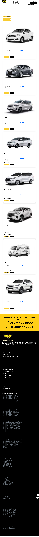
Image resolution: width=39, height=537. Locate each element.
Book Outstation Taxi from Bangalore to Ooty (9, 396)
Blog (21, 532)
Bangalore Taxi (5, 366)
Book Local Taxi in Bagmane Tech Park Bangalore (10, 506)
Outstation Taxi (16, 2)
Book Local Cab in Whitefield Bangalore (9, 520)
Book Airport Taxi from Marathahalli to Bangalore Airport (11, 434)
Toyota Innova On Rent (6, 499)
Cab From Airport (5, 470)
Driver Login (28, 532)
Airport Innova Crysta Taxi (7, 498)
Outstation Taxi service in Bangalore (8, 385)
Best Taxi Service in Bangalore (7, 368)
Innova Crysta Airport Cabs (7, 465)
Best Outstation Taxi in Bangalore (8, 370)
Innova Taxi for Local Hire (7, 477)
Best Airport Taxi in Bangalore (7, 353)
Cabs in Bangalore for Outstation (8, 372)
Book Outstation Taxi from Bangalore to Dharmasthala (11, 413)
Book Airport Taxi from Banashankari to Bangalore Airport (11, 424)
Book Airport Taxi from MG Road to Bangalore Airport (11, 421)
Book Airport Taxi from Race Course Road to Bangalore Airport (12, 443)
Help (34, 1)
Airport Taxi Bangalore (6, 452)
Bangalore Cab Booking (6, 374)
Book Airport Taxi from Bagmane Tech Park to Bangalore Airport (12, 423)
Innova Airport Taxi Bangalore (7, 482)
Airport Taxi (15, 1)
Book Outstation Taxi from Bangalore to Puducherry (10, 415)
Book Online (6, 57)
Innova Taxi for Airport (6, 475)
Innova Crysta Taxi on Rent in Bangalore (9, 497)
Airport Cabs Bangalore (6, 453)
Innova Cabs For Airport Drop (7, 461)
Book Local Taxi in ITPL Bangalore (8, 522)
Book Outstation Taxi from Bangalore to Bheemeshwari (11, 405)
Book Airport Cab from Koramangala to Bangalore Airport (11, 422)
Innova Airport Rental (6, 457)
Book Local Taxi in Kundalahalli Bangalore (9, 524)
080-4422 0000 (19, 323)
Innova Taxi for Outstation (7, 476)
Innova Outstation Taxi (6, 479)
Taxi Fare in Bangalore (6, 362)
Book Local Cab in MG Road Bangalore (9, 504)
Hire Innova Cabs (5, 495)
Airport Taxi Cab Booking (6, 472)
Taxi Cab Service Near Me (7, 474)
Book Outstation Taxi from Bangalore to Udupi (10, 409)
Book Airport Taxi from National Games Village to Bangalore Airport (13, 440)
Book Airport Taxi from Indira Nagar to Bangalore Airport (11, 428)
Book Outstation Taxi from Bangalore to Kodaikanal (10, 410)
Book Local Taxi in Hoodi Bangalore (8, 527)
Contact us (24, 532)
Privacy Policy (33, 532)
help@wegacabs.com (8, 341)
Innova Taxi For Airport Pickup (7, 458)
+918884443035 (20, 327)
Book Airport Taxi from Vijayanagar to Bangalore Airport (11, 435)
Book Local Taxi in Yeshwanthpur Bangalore (9, 519)
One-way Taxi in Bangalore (7, 389)
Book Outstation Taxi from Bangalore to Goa (9, 411)
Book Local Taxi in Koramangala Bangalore (9, 505)
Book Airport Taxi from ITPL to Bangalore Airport (10, 439)
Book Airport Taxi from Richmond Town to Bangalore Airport (12, 442)
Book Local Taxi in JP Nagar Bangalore (9, 514)
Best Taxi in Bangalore (6, 379)
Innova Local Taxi (5, 480)
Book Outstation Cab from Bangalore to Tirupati (10, 414)
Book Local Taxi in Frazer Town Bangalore (9, 510)
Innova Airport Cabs (6, 455)
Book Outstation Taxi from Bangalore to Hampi (10, 407)
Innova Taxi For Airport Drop (7, 460)
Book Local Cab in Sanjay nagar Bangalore (9, 513)
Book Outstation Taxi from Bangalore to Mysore (10, 398)
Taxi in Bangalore (5, 355)
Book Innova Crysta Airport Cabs (8, 484)
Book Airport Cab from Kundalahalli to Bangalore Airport (11, 441)
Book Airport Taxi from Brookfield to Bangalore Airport (11, 446)
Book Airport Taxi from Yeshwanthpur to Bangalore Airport (11, 436)
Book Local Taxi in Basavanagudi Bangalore (9, 508)
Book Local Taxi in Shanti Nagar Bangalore (9, 521)
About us (19, 532)
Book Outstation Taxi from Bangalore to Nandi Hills (10, 397)
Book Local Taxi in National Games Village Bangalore (11, 523)
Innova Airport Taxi (6, 454)
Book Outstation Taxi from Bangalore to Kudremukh (10, 406)
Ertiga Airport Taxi (5, 462)
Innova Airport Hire (6, 456)
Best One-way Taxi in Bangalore (8, 364)
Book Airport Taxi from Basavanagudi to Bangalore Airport (11, 425)
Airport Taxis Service (6, 466)
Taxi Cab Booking (5, 471)
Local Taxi (17, 4)
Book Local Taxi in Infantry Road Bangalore (9, 512)
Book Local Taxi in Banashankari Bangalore (9, 507)
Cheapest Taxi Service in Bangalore (8, 381)
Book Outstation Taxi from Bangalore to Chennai (10, 416)
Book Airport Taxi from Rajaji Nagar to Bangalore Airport (11, 433)
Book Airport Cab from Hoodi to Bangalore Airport (10, 444)
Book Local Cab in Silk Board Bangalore (9, 509)
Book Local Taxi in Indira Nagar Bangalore (9, 511)
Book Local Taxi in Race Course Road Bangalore (10, 526)
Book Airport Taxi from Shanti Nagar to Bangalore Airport (11, 438)
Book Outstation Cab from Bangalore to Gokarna (10, 408)
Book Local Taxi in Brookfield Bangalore (9, 529)
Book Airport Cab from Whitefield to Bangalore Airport (11, 437)
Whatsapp (12, 57)
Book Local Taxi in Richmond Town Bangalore (10, 525)
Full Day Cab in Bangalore (7, 387)
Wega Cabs (7, 532)
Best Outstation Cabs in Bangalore (8, 383)
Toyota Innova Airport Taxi (7, 496)
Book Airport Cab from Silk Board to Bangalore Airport (11, 426)
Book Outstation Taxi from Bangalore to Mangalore (10, 412)
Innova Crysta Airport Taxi (7, 464)
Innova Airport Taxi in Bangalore (8, 483)
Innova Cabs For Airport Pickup (7, 459)
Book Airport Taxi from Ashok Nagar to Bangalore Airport (11, 445)
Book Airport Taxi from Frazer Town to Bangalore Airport (11, 427)
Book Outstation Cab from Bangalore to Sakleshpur (10, 403)
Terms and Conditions (5, 533)
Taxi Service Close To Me (7, 473)
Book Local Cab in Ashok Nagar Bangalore (9, 528)
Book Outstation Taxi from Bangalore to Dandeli (10, 404)
